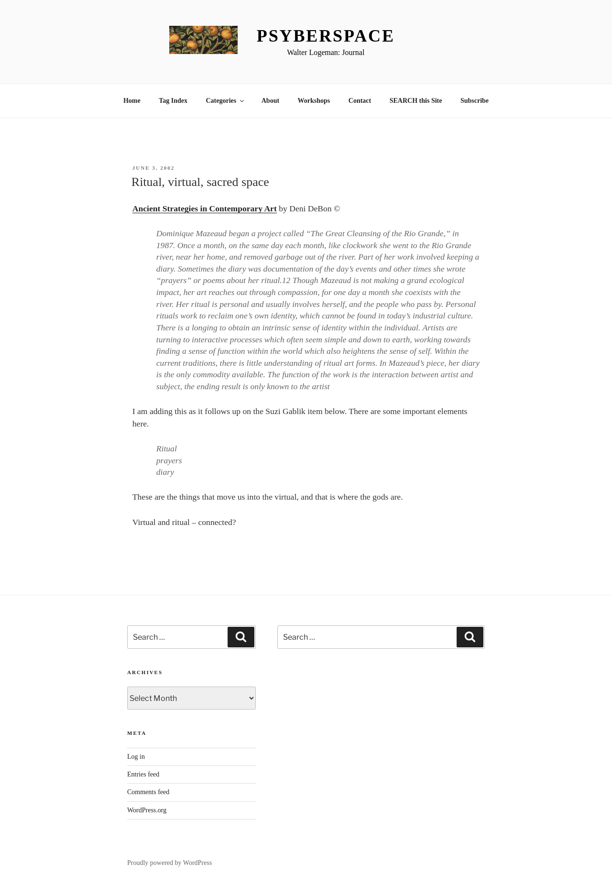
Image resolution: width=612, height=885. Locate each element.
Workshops (314, 100)
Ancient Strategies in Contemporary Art (204, 208)
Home (132, 100)
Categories (225, 100)
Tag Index (173, 100)
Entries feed (143, 774)
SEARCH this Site (416, 100)
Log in (136, 756)
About (270, 100)
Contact (360, 100)
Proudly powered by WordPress (169, 862)
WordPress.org (146, 810)
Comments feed (148, 792)
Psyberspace (326, 35)
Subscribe (474, 100)
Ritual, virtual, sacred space (200, 182)
